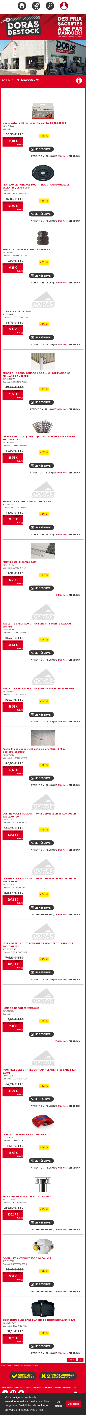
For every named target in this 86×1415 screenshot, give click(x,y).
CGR (29, 1388)
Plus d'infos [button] (37, 1409)
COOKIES (37, 1388)
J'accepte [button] (73, 1404)
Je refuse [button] (58, 1404)
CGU (23, 1388)
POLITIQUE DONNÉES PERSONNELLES (59, 1388)
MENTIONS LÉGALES (10, 1388)
